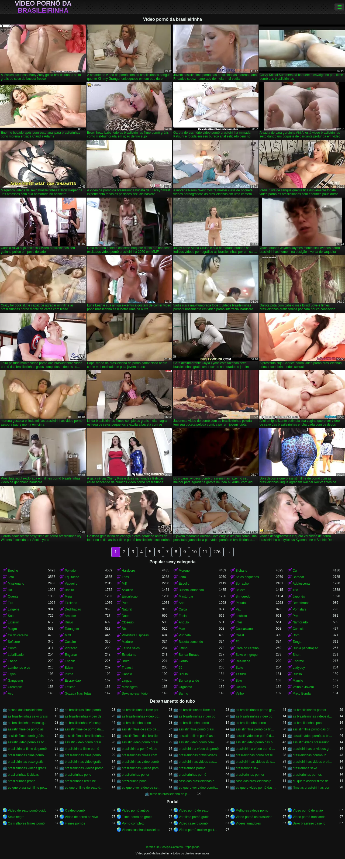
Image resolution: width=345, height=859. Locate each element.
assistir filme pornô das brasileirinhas (313, 729)
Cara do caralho (247, 648)
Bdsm (69, 668)
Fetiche (70, 687)
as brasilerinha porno (251, 723)
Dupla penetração (305, 648)
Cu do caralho (18, 635)
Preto (297, 616)
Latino (183, 648)
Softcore (14, 642)
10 (194, 552)
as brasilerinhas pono (308, 723)
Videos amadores (248, 823)
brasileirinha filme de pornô (27, 749)
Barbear (298, 577)
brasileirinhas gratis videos (198, 755)
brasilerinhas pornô (192, 775)
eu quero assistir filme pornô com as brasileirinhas (28, 787)
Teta (11, 577)
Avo (10, 693)
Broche (13, 570)
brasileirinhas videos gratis (27, 768)
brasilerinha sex (247, 768)
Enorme (298, 661)
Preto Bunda (302, 693)
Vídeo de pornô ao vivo (81, 817)
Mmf (68, 635)
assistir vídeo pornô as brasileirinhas (313, 736)
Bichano (241, 570)
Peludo (241, 603)
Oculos (241, 687)
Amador (70, 616)
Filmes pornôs (75, 823)
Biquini (183, 674)
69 (180, 668)
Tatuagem (72, 629)
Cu (295, 570)
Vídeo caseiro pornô (193, 823)
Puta (125, 603)
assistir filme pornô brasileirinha (199, 729)
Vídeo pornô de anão (308, 810)
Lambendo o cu (19, 668)
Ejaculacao (130, 596)
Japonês (299, 596)
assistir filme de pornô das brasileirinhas (85, 729)
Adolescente (301, 583)
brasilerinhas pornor (250, 775)
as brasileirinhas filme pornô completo (142, 710)
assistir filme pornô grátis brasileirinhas (28, 736)
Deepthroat (301, 603)
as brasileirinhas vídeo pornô (199, 716)
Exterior (13, 622)
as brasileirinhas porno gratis (256, 710)
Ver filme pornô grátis (194, 817)
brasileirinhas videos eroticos (313, 762)
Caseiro (70, 642)
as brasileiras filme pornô (83, 710)
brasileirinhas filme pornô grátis (85, 755)
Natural (127, 609)
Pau (238, 609)
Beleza (241, 590)
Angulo (184, 622)
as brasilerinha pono (136, 723)
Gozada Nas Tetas (78, 693)
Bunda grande (189, 680)
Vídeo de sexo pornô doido (27, 810)
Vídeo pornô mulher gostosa (199, 830)
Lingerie (13, 609)
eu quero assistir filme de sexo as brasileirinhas (313, 781)
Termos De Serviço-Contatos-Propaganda (172, 846)
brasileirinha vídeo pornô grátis (256, 749)
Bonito (69, 590)
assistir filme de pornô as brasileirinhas (28, 729)
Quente (13, 596)
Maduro (127, 642)
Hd (10, 590)
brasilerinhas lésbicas (23, 775)
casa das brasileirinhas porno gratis (199, 781)
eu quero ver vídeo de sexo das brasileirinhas (142, 787)
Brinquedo (243, 596)
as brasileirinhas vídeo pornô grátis (256, 716)
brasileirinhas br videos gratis (313, 749)
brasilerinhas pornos (307, 775)
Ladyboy (299, 668)
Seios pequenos (247, 577)
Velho (240, 693)
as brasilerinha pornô (194, 723)
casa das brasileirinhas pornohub (256, 781)
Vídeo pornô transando (309, 817)
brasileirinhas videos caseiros (199, 762)
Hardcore (128, 570)
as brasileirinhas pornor (309, 710)
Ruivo (69, 622)
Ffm (238, 642)
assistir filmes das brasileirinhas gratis (142, 736)
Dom (296, 635)
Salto (239, 668)
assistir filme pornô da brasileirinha (256, 729)
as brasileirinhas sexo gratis (28, 716)
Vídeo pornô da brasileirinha (43, 7)
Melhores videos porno (252, 810)
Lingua (127, 680)
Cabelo (127, 674)
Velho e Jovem (303, 687)
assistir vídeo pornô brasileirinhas (142, 742)
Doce (125, 616)
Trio (295, 590)
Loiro (182, 577)
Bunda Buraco (189, 655)
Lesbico (241, 616)
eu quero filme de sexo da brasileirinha (85, 787)
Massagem (130, 687)
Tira (10, 603)
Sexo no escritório (135, 693)
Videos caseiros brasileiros (141, 830)
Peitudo (70, 570)
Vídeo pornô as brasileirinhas (256, 817)
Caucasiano (244, 629)
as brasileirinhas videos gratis (28, 723)
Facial (183, 616)
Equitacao (72, 577)
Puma (69, 674)
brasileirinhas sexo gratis (25, 762)
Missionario (16, 583)
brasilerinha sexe (305, 768)
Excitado (71, 603)
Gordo (183, 661)
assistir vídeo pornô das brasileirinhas (256, 742)
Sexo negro (16, 817)
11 (205, 552)
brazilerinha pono (134, 781)
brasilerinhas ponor (135, 775)
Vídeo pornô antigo (135, 810)
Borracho (242, 583)
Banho (183, 693)
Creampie (15, 687)
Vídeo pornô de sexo (194, 810)
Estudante (129, 655)
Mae (182, 629)
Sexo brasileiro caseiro (309, 823)
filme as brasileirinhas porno (313, 787)
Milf (124, 583)
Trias (125, 577)
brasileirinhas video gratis (83, 762)
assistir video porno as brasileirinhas (28, 742)
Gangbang (15, 680)
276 (216, 552)
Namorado (300, 622)
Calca (183, 609)
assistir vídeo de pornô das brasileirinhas (256, 736)
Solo (11, 616)
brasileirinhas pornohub (309, 755)
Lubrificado (16, 655)
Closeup (128, 622)
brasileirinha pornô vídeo (139, 749)
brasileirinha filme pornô (82, 749)
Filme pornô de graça (137, 817)
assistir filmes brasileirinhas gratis (85, 736)
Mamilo (298, 680)
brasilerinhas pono (78, 775)
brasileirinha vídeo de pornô (199, 749)
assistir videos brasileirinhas (313, 742)
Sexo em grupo (246, 655)
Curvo (12, 648)
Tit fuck (241, 674)
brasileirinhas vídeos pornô (84, 768)
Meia (68, 596)
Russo (297, 674)
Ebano (12, 661)
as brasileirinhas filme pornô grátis (199, 710)
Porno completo (133, 823)
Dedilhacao (73, 609)
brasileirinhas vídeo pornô (140, 762)
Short (297, 655)
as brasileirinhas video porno (142, 716)
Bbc (124, 629)
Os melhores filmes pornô (26, 823)
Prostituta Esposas (135, 635)
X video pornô (75, 810)
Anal (182, 603)
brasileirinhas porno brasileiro (256, 755)
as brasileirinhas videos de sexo (313, 716)
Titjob (12, 674)
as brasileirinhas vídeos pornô (85, 723)
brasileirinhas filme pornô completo (28, 755)
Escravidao (73, 680)
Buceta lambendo (191, 590)
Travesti (127, 668)
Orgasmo (185, 687)
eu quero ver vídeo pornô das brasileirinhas (199, 787)
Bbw (239, 680)
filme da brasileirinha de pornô (170, 794)
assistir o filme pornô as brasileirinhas (199, 736)
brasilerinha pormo (192, 768)
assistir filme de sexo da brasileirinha (142, 729)
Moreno (184, 570)
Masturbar (186, 596)
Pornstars (299, 609)
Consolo (299, 629)
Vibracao (71, 648)
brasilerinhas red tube (80, 781)
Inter (239, 622)
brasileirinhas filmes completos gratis (142, 755)
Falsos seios (131, 648)
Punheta (185, 635)
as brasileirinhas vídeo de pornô (85, 716)
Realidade (243, 661)
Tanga (297, 642)
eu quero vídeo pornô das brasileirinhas (256, 787)
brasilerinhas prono (21, 781)
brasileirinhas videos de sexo (256, 762)
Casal (240, 635)
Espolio (184, 583)
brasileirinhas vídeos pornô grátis (142, 768)
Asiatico (127, 590)
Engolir (70, 661)
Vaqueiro (71, 583)
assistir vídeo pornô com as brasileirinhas (199, 742)
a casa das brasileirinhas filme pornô (28, 710)
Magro (12, 629)
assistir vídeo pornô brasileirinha (85, 742)
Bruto (126, 661)
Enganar (71, 655)
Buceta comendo (191, 642)
